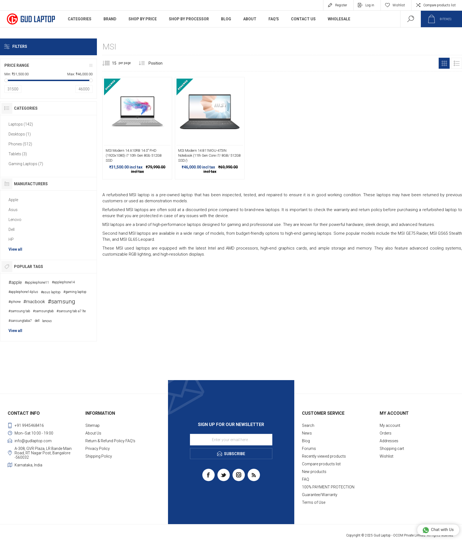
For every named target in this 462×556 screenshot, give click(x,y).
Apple (13, 200)
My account (390, 425)
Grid (444, 63)
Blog (306, 441)
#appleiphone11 (37, 282)
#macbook (34, 301)
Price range (16, 65)
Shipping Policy (98, 456)
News (307, 433)
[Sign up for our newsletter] (231, 440)
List (456, 63)
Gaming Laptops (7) (26, 164)
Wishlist (386, 456)
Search (308, 425)
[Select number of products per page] (110, 63)
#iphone (15, 302)
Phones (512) (20, 144)
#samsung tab (19, 311)
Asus (13, 210)
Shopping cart (392, 448)
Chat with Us (438, 530)
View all (15, 249)
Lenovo (15, 219)
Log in (369, 5)
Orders (385, 433)
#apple (15, 282)
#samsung (61, 301)
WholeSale (339, 19)
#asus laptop (51, 292)
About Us (93, 433)
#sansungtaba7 (20, 321)
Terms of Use (313, 502)
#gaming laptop (74, 292)
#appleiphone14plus (23, 292)
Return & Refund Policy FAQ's (110, 441)
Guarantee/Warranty (319, 495)
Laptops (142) (21, 124)
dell (37, 321)
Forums (309, 448)
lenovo (47, 321)
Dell (12, 229)
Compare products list (439, 5)
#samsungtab (43, 311)
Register (341, 5)
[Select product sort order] (159, 63)
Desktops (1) (20, 134)
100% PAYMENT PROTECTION (328, 487)
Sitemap (92, 425)
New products (314, 471)
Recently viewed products (324, 456)
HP (11, 239)
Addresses (389, 441)
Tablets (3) (18, 154)
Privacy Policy (97, 448)
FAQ (305, 479)
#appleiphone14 (63, 282)
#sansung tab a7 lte (71, 311)
